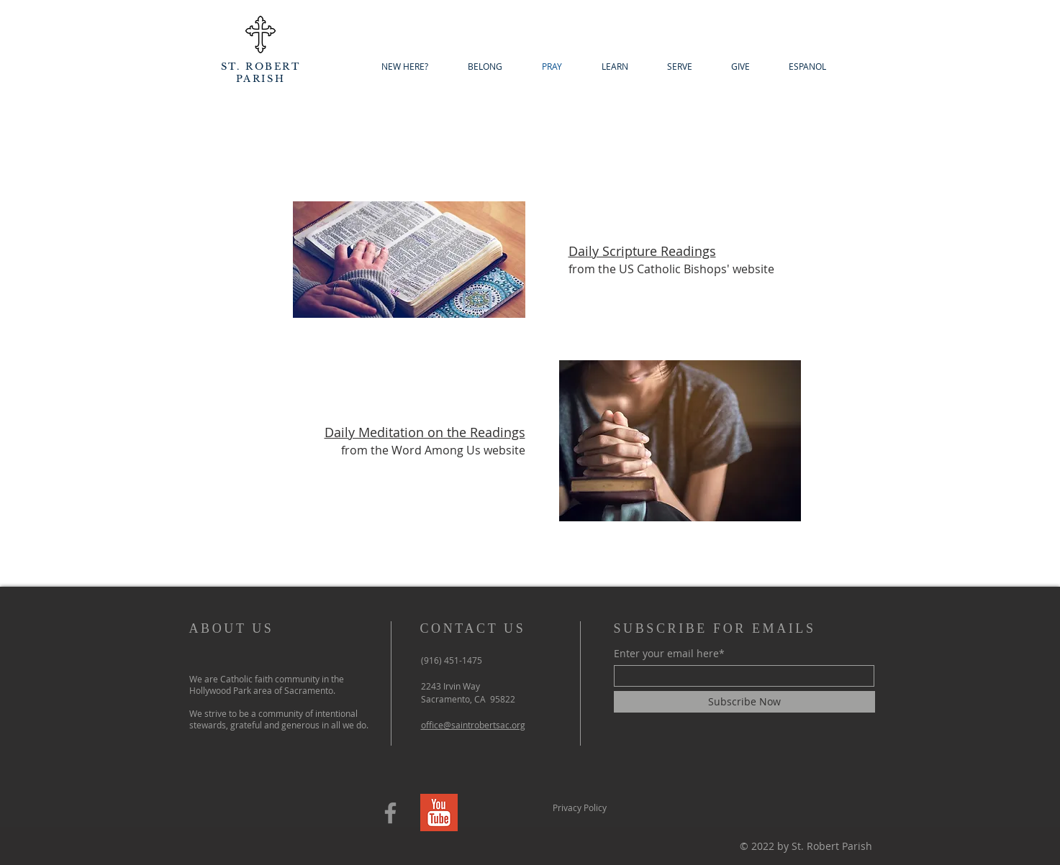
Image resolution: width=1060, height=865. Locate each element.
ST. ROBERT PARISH (261, 72)
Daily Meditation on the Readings (425, 432)
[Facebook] (390, 813)
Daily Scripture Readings (642, 251)
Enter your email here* (669, 654)
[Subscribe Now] (744, 702)
